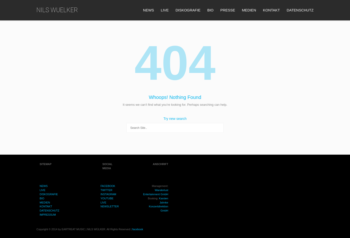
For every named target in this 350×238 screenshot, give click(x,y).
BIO (210, 10)
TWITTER (106, 190)
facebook (137, 229)
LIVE (165, 10)
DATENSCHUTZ (300, 10)
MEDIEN (249, 10)
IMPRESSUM (48, 214)
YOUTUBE (106, 198)
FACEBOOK (107, 186)
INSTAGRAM (108, 194)
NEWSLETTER (109, 206)
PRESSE (227, 10)
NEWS (148, 10)
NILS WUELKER (57, 10)
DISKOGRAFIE (188, 10)
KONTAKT (271, 10)
